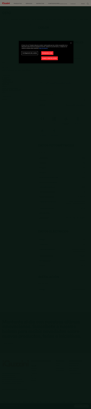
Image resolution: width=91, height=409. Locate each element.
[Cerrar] (71, 43)
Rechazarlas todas (47, 53)
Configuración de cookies (29, 53)
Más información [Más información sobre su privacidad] (43, 48)
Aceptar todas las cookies (49, 58)
